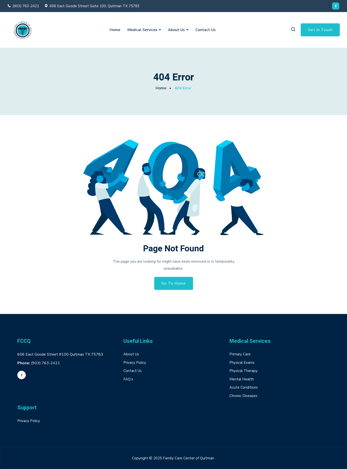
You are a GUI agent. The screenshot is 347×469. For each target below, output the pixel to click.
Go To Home (173, 283)
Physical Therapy (243, 370)
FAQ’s (128, 379)
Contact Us (205, 30)
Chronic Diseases (243, 395)
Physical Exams (241, 362)
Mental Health (241, 379)
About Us (176, 30)
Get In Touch (320, 30)
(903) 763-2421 (26, 6)
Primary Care (240, 354)
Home (115, 30)
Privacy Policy (134, 362)
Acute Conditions (243, 387)
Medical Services (142, 30)
